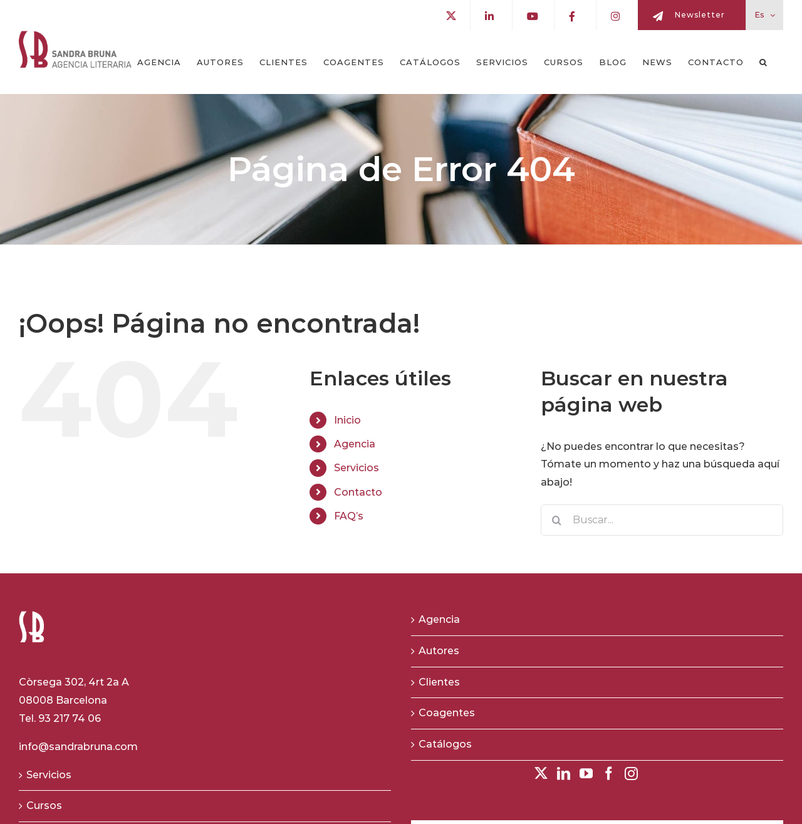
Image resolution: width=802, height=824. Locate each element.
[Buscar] (556, 520)
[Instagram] (631, 773)
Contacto (358, 492)
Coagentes (447, 713)
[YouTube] (586, 773)
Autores (439, 651)
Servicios (356, 468)
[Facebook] (608, 773)
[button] (763, 62)
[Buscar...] (662, 520)
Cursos (44, 805)
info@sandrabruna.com (78, 747)
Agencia (354, 444)
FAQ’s (348, 516)
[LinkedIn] (563, 773)
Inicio (347, 420)
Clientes (439, 682)
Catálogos (445, 744)
